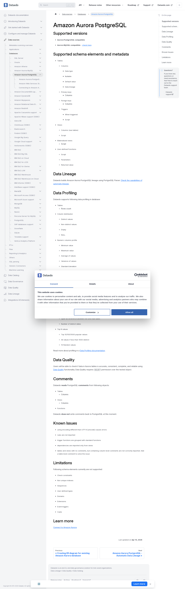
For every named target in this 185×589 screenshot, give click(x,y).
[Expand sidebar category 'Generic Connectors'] (40, 265)
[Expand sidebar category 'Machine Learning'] (40, 270)
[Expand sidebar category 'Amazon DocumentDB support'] (40, 91)
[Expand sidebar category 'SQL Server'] (40, 58)
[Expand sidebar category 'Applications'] (40, 49)
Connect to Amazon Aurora (65, 527)
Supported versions (170, 21)
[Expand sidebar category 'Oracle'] (40, 62)
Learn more (166, 62)
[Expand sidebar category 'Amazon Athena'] (40, 66)
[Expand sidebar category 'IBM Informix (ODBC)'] (40, 183)
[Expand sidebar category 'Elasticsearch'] (40, 129)
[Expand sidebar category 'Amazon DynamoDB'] (40, 96)
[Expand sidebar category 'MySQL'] (40, 207)
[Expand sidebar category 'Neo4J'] (40, 212)
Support (148, 5)
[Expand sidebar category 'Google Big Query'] (40, 137)
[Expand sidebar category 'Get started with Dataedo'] (41, 27)
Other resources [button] (115, 5)
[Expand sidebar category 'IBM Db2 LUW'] (40, 170)
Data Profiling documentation (92, 350)
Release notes (95, 5)
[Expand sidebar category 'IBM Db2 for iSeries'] (40, 166)
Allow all (129, 312)
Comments (166, 47)
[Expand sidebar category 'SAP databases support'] (40, 224)
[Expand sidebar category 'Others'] (40, 257)
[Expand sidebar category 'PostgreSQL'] (40, 220)
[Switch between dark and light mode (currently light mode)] (179, 5)
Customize (92, 312)
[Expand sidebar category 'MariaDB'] (40, 191)
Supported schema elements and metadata (170, 26)
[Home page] (55, 14)
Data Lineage (167, 31)
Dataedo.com (165, 5)
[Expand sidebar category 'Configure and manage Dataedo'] (41, 33)
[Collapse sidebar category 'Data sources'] (41, 39)
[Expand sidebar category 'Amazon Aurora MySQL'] (40, 70)
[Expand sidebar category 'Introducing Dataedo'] (41, 21)
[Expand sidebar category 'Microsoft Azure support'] (40, 199)
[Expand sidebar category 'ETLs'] (40, 245)
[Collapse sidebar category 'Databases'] (40, 53)
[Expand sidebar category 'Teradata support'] (40, 236)
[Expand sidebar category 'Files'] (40, 249)
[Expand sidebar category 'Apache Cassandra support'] (40, 112)
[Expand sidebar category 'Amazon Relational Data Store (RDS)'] (40, 104)
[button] (20, 300)
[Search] (56, 5)
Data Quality (58, 370)
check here (86, 45)
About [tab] (131, 284)
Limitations (166, 57)
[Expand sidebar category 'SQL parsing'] (40, 261)
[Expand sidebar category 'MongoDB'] (40, 203)
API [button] (82, 5)
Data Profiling (167, 37)
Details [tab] (92, 284)
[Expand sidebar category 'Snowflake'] (40, 228)
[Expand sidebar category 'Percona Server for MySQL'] (40, 216)
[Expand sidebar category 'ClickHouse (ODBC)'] (40, 124)
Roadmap (133, 5)
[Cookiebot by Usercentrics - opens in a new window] (136, 275)
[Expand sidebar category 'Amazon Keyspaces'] (40, 100)
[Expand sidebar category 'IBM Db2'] (40, 149)
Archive (67, 580)
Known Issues (167, 52)
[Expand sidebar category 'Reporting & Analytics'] (40, 253)
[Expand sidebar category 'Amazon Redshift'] (40, 108)
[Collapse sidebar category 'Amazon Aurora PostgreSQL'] (40, 74)
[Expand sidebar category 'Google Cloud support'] (40, 141)
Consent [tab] (54, 284)
